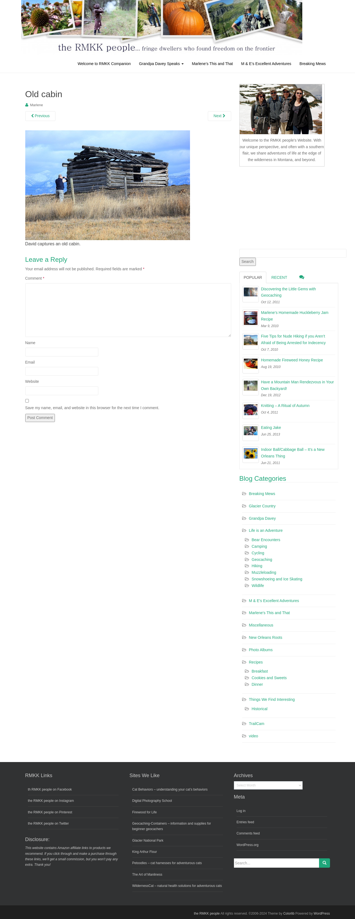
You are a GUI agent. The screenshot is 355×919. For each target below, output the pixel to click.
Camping (259, 546)
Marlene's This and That (269, 613)
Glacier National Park (147, 840)
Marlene (36, 105)
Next (219, 116)
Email (30, 362)
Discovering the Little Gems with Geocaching (288, 292)
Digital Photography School (152, 801)
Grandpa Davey (262, 518)
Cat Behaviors (142, 789)
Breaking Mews (313, 63)
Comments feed (248, 833)
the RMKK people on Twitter (48, 823)
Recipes (256, 662)
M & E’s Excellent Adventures (266, 63)
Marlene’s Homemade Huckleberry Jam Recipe (295, 315)
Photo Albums (261, 650)
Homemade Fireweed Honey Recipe (292, 360)
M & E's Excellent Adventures (274, 600)
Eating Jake (271, 427)
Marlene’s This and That (212, 63)
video (253, 736)
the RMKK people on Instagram (51, 801)
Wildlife (258, 585)
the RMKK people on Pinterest (50, 812)
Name (30, 343)
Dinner (257, 684)
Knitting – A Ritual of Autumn (285, 405)
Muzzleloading (264, 572)
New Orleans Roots (265, 637)
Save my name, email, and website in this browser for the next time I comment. (92, 408)
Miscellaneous (261, 625)
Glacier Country (262, 506)
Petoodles (139, 863)
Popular (253, 277)
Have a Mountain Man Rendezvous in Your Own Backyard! (297, 385)
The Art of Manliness (147, 874)
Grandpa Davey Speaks (161, 63)
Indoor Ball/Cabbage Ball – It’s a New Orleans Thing (293, 452)
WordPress (322, 913)
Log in (241, 811)
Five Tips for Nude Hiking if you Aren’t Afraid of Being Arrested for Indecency (293, 339)
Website (32, 381)
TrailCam (256, 723)
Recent (279, 277)
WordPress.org (248, 845)
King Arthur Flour (144, 852)
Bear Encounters (266, 540)
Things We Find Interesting (272, 699)
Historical (260, 709)
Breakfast (260, 671)
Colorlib (289, 913)
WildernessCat (143, 886)
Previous (40, 116)
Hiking (257, 566)
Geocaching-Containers (149, 823)
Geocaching (262, 559)
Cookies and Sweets (269, 678)
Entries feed (245, 822)
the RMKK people (207, 913)
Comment (34, 278)
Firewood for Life (144, 812)
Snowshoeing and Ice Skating (277, 579)
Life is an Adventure (266, 530)
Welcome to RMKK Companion (104, 63)
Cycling (258, 553)
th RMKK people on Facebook (50, 789)
